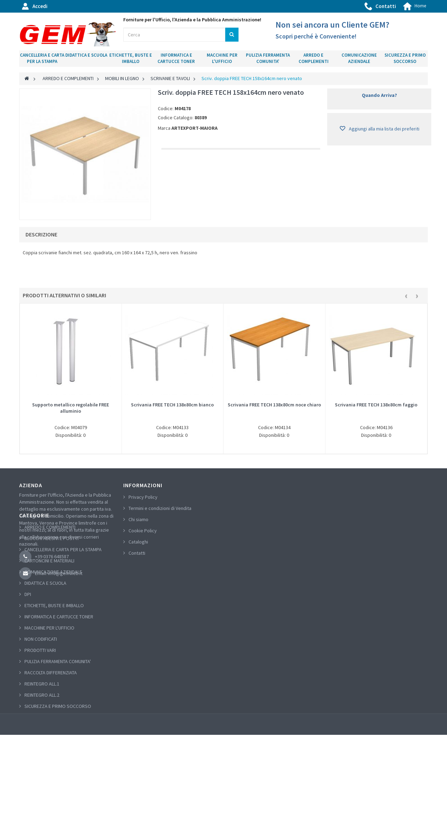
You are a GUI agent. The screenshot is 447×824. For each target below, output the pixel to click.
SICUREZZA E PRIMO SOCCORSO (405, 58)
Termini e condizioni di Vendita (160, 508)
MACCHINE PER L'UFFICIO (222, 58)
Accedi (39, 6)
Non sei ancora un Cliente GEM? (332, 24)
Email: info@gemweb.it (58, 573)
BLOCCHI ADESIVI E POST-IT (51, 612)
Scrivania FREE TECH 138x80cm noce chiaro (274, 405)
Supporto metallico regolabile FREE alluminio (70, 408)
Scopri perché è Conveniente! (316, 36)
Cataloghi (138, 542)
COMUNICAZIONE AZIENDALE (359, 58)
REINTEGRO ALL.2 (41, 768)
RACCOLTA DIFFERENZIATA (50, 746)
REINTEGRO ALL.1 (41, 757)
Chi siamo (138, 519)
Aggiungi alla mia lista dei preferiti (383, 129)
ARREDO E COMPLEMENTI (314, 58)
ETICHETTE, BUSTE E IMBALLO (130, 58)
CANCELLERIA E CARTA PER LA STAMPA (42, 58)
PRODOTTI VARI (40, 723)
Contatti (385, 6)
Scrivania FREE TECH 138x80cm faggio (376, 405)
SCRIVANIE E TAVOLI (170, 78)
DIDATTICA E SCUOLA (86, 55)
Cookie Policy (143, 530)
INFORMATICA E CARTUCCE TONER (176, 58)
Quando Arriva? (379, 95)
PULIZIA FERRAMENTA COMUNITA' (268, 58)
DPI (27, 668)
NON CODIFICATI (40, 712)
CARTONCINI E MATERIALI (49, 634)
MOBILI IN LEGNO (122, 78)
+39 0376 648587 (52, 556)
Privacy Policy (143, 497)
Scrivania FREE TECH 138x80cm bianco (172, 405)
